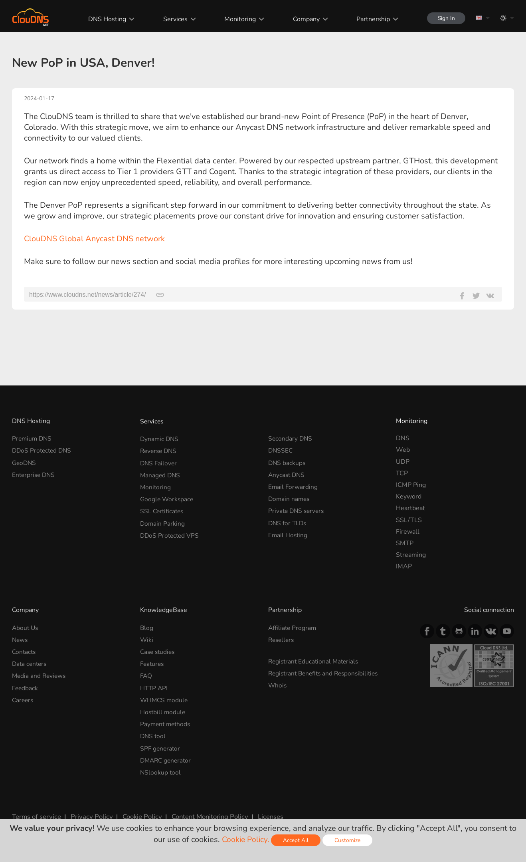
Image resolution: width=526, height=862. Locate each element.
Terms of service (35, 810)
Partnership (370, 19)
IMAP (404, 566)
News (20, 639)
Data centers (30, 662)
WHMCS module (165, 697)
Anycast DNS (287, 473)
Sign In (444, 18)
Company (303, 19)
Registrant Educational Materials (315, 660)
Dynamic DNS (160, 438)
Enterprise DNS (34, 473)
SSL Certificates (163, 508)
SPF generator (161, 744)
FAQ (146, 673)
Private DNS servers (297, 508)
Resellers (282, 639)
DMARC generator (167, 755)
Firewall (407, 531)
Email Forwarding (293, 485)
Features (153, 662)
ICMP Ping (411, 485)
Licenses (262, 810)
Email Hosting (288, 531)
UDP (402, 461)
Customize (349, 840)
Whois (277, 683)
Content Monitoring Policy (203, 810)
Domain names (289, 496)
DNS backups (287, 461)
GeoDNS (25, 461)
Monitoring (237, 19)
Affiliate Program (293, 627)
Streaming (411, 554)
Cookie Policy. (245, 839)
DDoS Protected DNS (43, 449)
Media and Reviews (40, 673)
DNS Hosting (104, 19)
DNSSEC (281, 449)
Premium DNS (32, 438)
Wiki (147, 639)
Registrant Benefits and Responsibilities (326, 671)
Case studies (158, 650)
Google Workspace (167, 496)
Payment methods (166, 720)
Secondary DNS (290, 438)
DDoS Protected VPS (170, 531)
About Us (26, 627)
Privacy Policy (88, 810)
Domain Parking (163, 520)
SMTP (404, 543)
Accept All (297, 840)
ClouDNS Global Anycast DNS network (94, 238)
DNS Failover (159, 461)
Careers (23, 697)
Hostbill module (163, 709)
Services (172, 19)
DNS (402, 438)
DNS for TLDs (288, 520)
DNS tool (153, 732)
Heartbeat (410, 508)
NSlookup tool (161, 767)
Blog (147, 627)
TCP (402, 473)
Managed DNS (161, 473)
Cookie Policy (137, 810)
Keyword (408, 496)
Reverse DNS (159, 449)
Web (403, 449)
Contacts (24, 650)
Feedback (25, 685)
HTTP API (154, 685)
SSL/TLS (409, 520)
